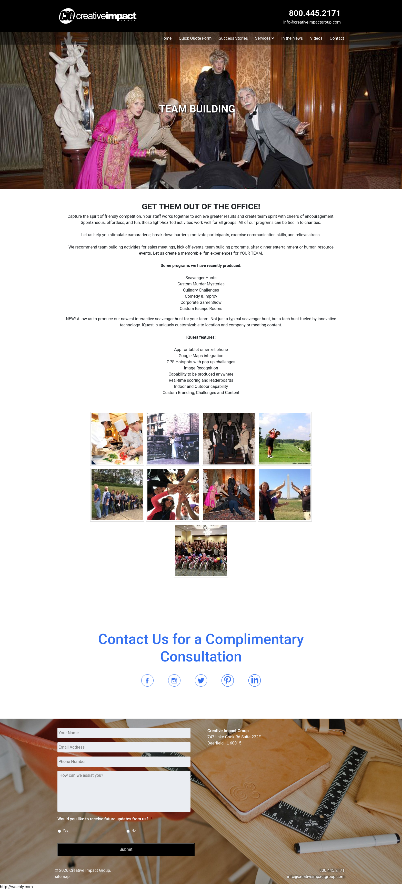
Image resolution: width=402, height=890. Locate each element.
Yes (65, 830)
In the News (292, 38)
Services (264, 38)
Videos (316, 38)
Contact (337, 38)
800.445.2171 (315, 13)
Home (166, 38)
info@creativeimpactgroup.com (312, 22)
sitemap (62, 876)
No (134, 830)
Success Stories (233, 38)
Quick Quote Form (195, 38)
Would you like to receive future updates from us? (105, 818)
